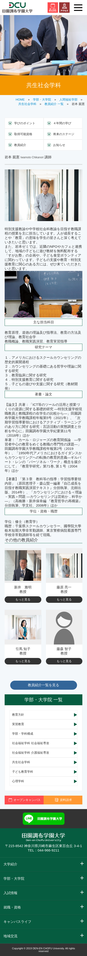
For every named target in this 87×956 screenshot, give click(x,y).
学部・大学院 (42, 99)
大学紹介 (10, 864)
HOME (20, 99)
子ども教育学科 (22, 771)
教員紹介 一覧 (54, 104)
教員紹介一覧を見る (43, 685)
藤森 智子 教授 (64, 651)
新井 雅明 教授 (23, 589)
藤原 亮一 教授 (64, 589)
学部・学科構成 (22, 733)
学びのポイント (24, 123)
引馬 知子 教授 (23, 651)
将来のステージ (63, 134)
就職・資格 (12, 907)
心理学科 (18, 781)
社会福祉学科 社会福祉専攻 (30, 743)
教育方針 (18, 714)
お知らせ (59, 145)
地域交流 (10, 936)
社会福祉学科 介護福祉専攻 (30, 752)
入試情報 (10, 893)
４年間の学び (62, 123)
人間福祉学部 (68, 99)
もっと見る (22, 599)
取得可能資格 (23, 134)
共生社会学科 (27, 104)
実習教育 (18, 724)
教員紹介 (20, 145)
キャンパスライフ (17, 922)
